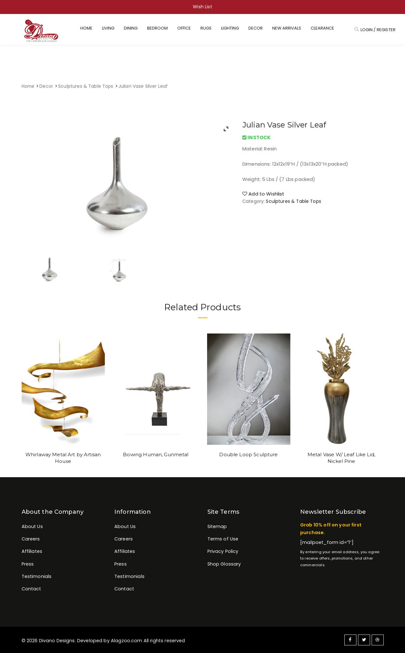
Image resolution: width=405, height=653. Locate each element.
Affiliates (32, 551)
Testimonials (37, 576)
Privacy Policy (223, 551)
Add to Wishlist (263, 193)
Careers (31, 539)
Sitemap (217, 526)
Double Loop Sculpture (248, 454)
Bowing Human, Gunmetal (155, 454)
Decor (46, 86)
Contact (31, 589)
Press (28, 564)
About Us (32, 526)
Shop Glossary (224, 564)
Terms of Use (223, 539)
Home (28, 86)
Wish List (202, 6)
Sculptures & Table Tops (85, 86)
